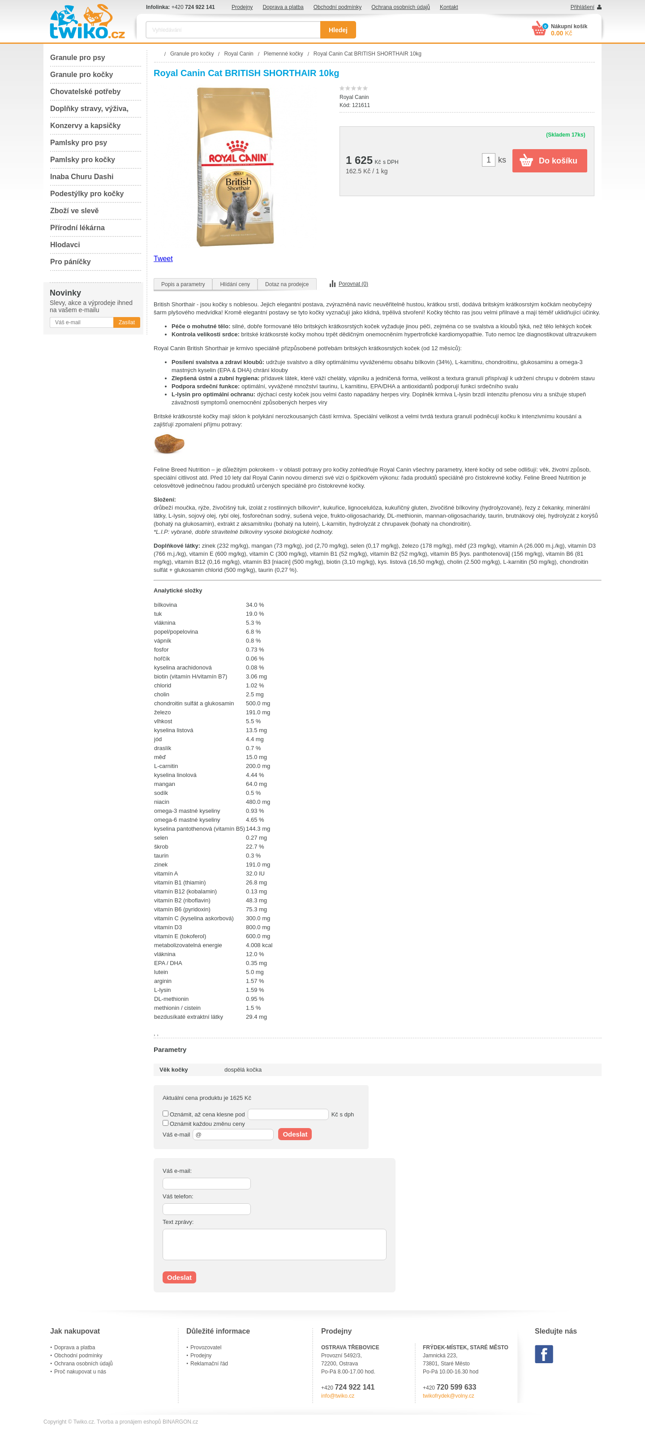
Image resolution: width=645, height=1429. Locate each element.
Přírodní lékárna (77, 228)
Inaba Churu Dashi (81, 176)
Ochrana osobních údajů (400, 7)
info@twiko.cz (337, 1396)
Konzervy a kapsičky (85, 125)
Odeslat (295, 1134)
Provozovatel (205, 1347)
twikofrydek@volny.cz (448, 1396)
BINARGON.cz (180, 1422)
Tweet (163, 258)
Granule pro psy (77, 57)
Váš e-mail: (177, 1170)
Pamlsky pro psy (78, 142)
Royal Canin (354, 97)
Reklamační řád (209, 1363)
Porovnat (353, 284)
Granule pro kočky (81, 74)
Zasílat (127, 322)
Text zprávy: (178, 1222)
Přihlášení (582, 7)
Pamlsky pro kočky (82, 159)
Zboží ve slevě (74, 211)
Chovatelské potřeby (85, 91)
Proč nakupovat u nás (80, 1372)
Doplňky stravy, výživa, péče (89, 111)
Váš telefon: (178, 1196)
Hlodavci (65, 245)
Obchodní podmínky (337, 7)
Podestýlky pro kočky (87, 193)
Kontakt (449, 7)
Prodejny (242, 7)
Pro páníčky (70, 262)
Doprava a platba (282, 7)
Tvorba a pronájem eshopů (129, 1422)
